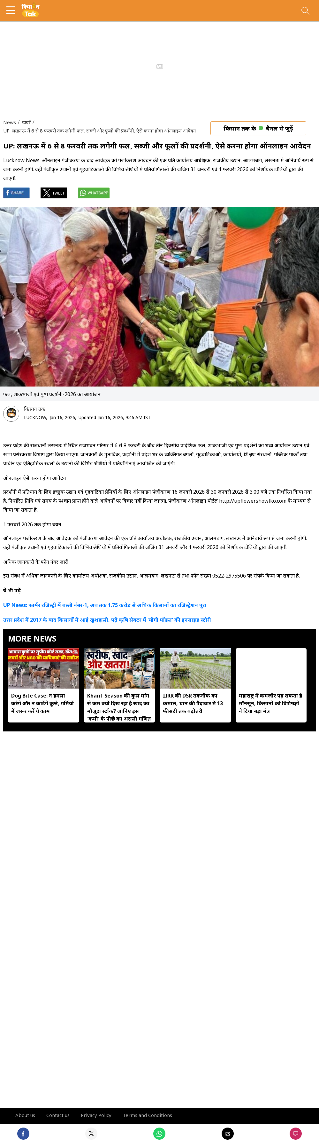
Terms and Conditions (147, 1115)
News (9, 122)
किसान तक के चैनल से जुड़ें (258, 128)
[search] (305, 12)
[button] (12, 10)
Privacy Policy (96, 1115)
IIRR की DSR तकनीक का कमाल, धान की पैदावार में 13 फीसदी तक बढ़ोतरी (193, 703)
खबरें (26, 122)
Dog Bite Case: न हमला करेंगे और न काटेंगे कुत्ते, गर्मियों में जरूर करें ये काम (42, 703)
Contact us (58, 1115)
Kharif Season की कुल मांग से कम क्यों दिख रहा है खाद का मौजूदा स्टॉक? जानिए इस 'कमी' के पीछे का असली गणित (119, 707)
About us (25, 1115)
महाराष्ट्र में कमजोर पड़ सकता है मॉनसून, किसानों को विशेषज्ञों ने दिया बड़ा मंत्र (270, 703)
